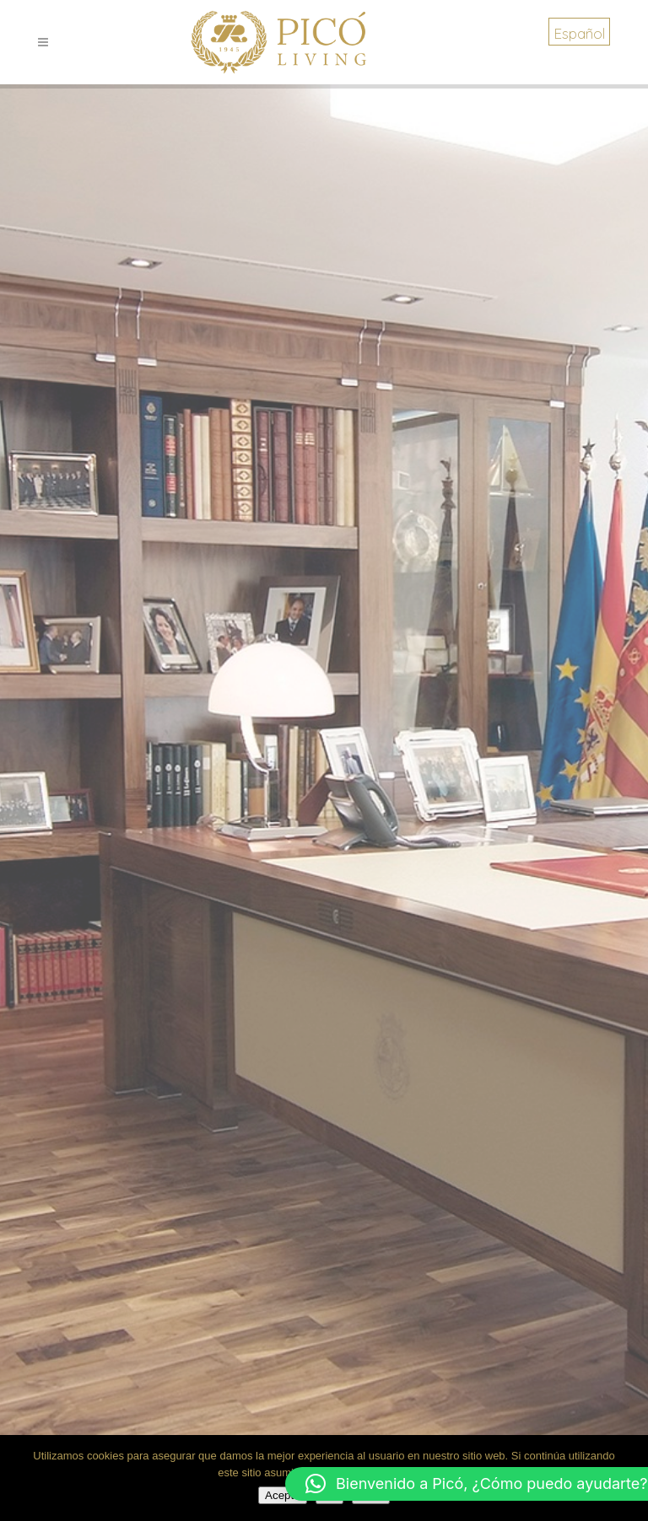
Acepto (282, 1495)
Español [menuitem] (579, 33)
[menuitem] (579, 32)
